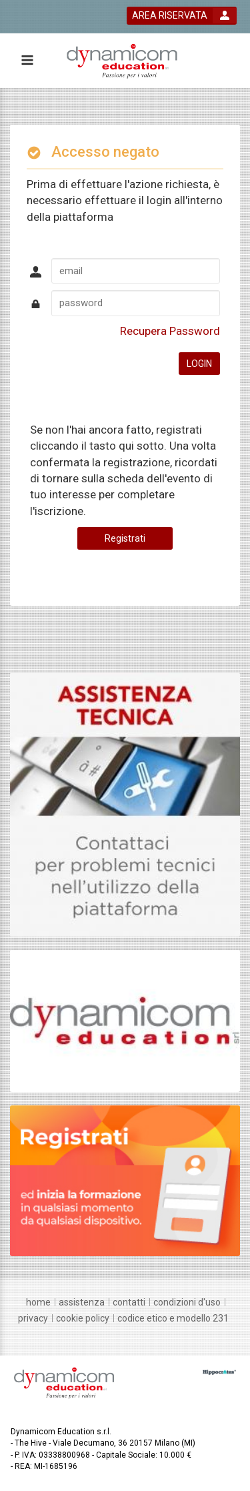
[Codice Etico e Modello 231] (173, 1318)
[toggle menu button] (26, 61)
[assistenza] (82, 1302)
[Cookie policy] (82, 1318)
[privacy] (33, 1318)
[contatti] (129, 1302)
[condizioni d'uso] (187, 1302)
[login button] (182, 16)
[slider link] (125, 804)
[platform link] (122, 61)
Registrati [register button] (125, 538)
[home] (38, 1302)
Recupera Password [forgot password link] (170, 331)
